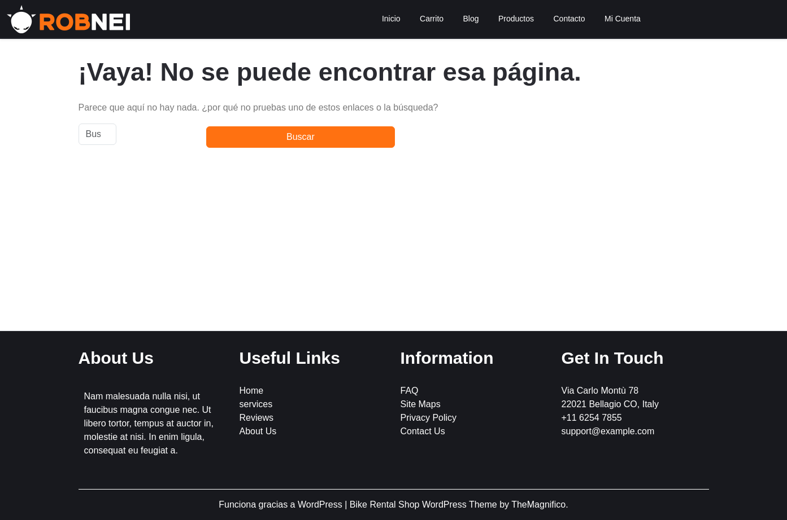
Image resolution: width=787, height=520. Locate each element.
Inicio (391, 18)
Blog (471, 18)
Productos (516, 18)
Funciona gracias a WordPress (282, 504)
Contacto (569, 18)
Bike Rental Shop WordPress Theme (424, 504)
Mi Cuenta (623, 18)
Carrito (431, 18)
